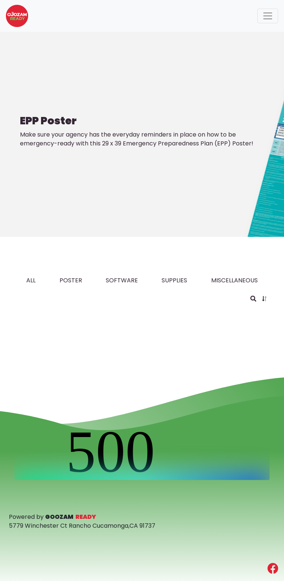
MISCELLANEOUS (234, 280)
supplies (174, 280)
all (31, 280)
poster (71, 280)
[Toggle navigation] (267, 16)
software (122, 280)
